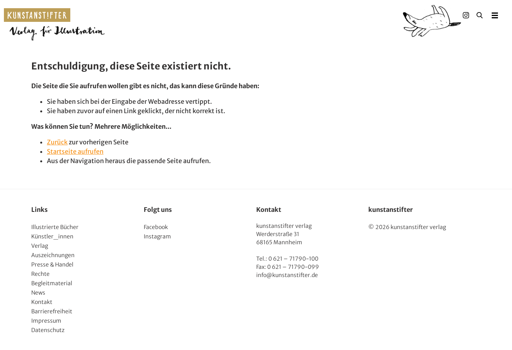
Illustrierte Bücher (54, 227)
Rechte (40, 273)
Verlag (39, 245)
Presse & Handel (52, 264)
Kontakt (41, 302)
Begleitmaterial (51, 283)
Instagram (157, 236)
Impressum (46, 320)
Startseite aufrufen (75, 151)
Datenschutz (47, 330)
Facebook (156, 227)
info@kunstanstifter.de (287, 275)
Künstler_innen (52, 236)
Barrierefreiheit (51, 311)
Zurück (57, 142)
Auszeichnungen (53, 255)
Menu (494, 15)
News (38, 292)
